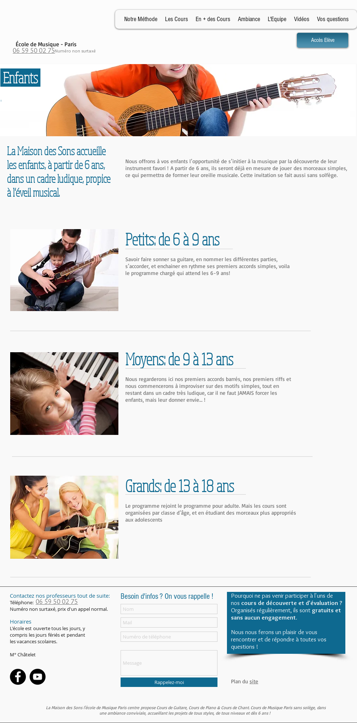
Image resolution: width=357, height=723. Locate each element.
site (254, 681)
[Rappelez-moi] (169, 682)
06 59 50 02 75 (34, 51)
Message (130, 646)
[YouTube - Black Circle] (38, 677)
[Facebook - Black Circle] (18, 677)
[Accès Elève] (322, 40)
